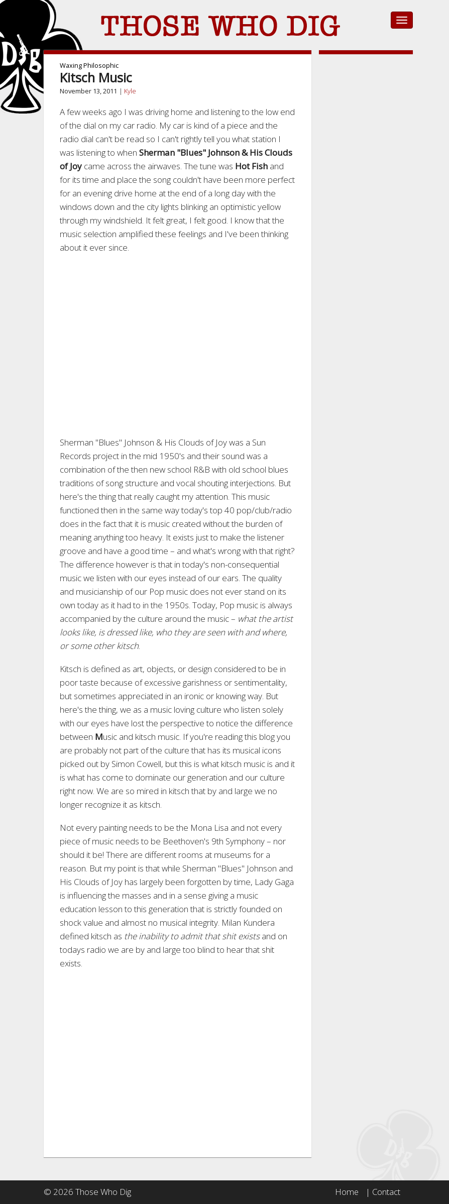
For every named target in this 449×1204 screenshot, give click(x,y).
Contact (386, 1191)
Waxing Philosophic (89, 65)
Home (346, 1191)
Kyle (130, 90)
